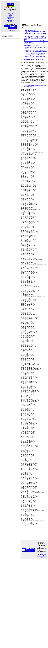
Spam (10, 15)
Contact (10, 21)
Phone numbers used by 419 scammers (34, 36)
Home (5, 14)
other (25, 39)
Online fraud (10, 18)
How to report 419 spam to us (32, 45)
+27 (35, 38)
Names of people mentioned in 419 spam (35, 50)
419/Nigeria (10, 17)
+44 (45, 38)
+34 (42, 38)
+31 (37, 38)
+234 (32, 38)
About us (14, 14)
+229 (29, 38)
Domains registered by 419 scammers (34, 54)
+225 (25, 38)
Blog (9, 14)
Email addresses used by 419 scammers (34, 53)
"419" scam (26, 74)
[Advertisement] (10, 66)
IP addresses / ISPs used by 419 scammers (35, 51)
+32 (40, 38)
